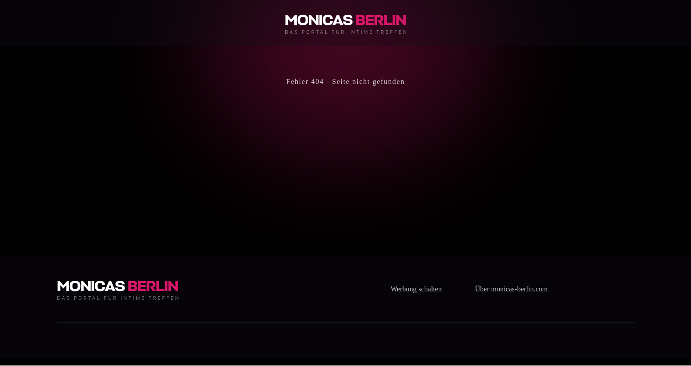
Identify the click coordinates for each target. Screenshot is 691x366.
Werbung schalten (416, 289)
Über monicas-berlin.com (511, 289)
